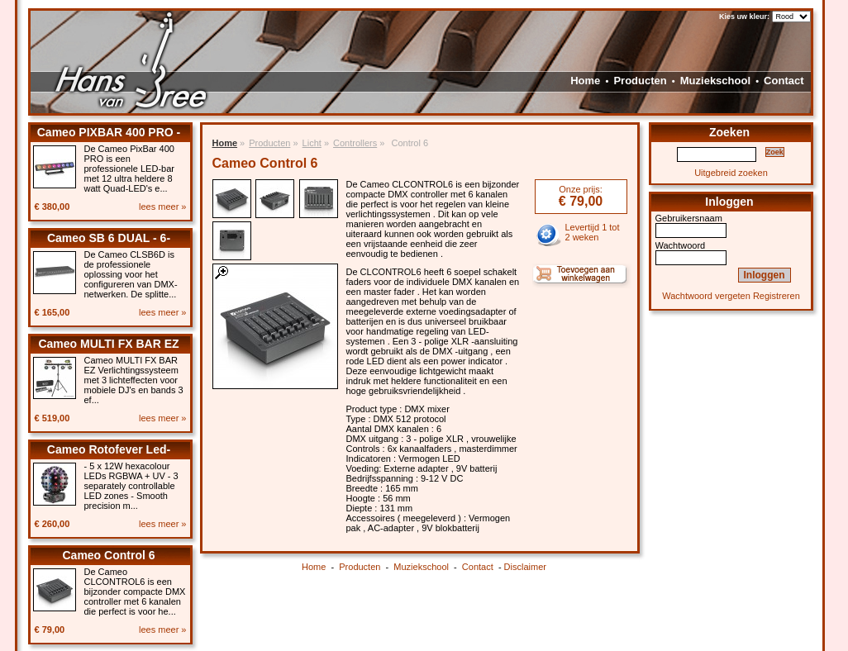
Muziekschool (715, 80)
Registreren (776, 296)
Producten (639, 80)
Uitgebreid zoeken (731, 173)
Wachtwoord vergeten (706, 296)
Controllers (355, 143)
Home (585, 80)
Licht (312, 143)
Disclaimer (525, 567)
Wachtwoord (680, 245)
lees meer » (162, 206)
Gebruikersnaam (688, 218)
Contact (783, 80)
